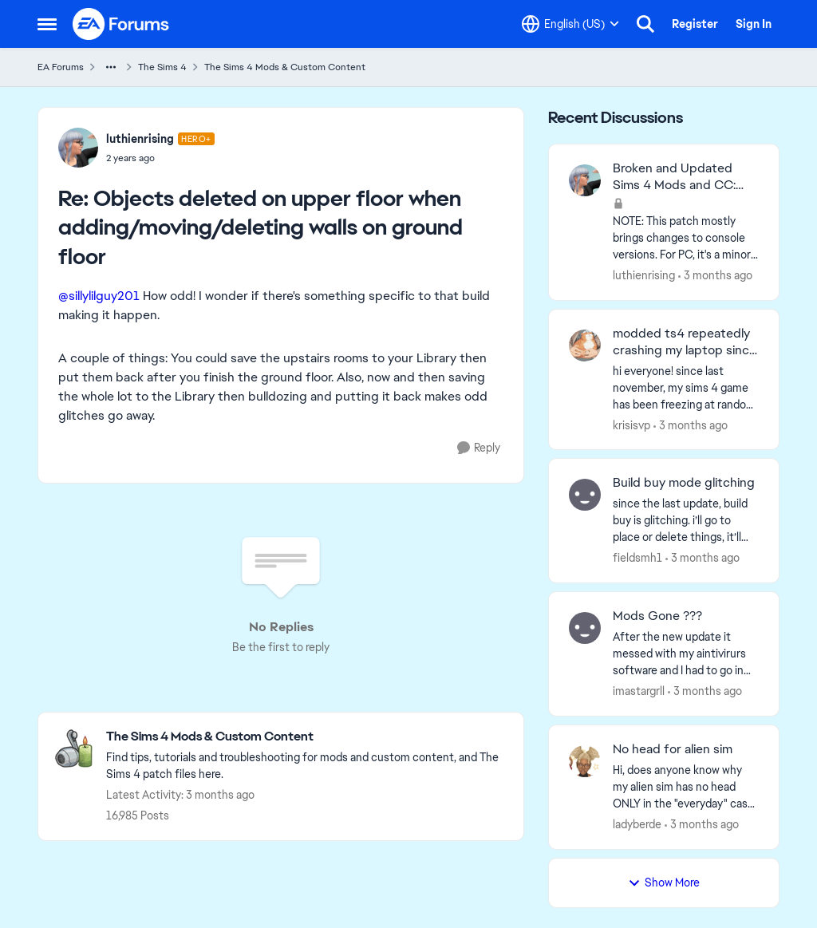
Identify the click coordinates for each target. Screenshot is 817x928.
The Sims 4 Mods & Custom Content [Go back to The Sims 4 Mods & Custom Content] (284, 67)
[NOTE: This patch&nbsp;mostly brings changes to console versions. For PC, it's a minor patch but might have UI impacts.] (686, 238)
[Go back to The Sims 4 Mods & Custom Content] (306, 737)
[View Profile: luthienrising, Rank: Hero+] (78, 148)
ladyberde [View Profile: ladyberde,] (637, 824)
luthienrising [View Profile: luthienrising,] (644, 275)
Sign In (754, 24)
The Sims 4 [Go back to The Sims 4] (162, 67)
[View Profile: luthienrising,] (585, 180)
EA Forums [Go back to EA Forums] (60, 67)
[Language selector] (570, 24)
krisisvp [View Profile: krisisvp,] (631, 424)
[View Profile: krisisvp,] (585, 345)
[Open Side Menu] (47, 24)
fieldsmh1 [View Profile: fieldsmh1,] (637, 558)
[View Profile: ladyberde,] (585, 761)
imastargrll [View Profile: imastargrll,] (639, 691)
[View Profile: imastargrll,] (585, 628)
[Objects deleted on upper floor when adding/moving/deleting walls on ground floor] (160, 158)
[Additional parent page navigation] (110, 67)
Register (695, 24)
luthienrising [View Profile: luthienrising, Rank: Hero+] (140, 139)
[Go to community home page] (121, 24)
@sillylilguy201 (99, 295)
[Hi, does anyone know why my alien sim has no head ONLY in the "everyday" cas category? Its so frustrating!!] (686, 787)
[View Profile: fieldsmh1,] (585, 495)
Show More (664, 882)
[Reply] (478, 448)
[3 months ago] (715, 275)
